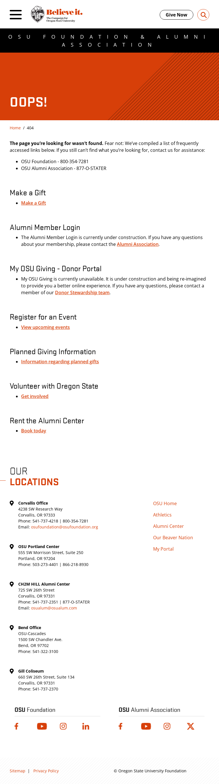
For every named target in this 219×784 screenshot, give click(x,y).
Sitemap (17, 770)
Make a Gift (33, 203)
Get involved (34, 396)
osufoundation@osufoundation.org (64, 527)
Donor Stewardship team (82, 292)
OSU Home (165, 503)
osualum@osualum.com (54, 608)
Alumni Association (138, 244)
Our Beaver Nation (173, 537)
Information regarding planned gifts (60, 361)
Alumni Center (168, 526)
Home (15, 127)
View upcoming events (45, 327)
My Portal (163, 549)
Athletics (162, 515)
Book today (33, 431)
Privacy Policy (46, 770)
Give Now (176, 15)
